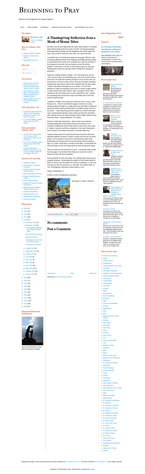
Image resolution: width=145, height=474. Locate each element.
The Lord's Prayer (109, 438)
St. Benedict (107, 403)
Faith (104, 301)
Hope (105, 330)
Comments (27, 73)
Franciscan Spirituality (110, 303)
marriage (106, 348)
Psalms (105, 375)
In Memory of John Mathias (112, 237)
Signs (105, 393)
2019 (26, 277)
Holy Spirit (106, 325)
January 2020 (30, 274)
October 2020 (30, 248)
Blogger (92, 469)
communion (107, 278)
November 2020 (31, 225)
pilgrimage (106, 365)
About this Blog (32, 27)
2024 (26, 208)
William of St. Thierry (110, 448)
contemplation (107, 283)
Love (104, 343)
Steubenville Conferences (31, 196)
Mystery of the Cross (110, 355)
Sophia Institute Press (30, 191)
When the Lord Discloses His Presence (115, 117)
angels (105, 258)
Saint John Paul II (109, 390)
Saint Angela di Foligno (110, 383)
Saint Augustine (108, 385)
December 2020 (31, 222)
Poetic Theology (108, 368)
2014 (26, 292)
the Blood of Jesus (109, 433)
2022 (26, 214)
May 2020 (29, 262)
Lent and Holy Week (109, 340)
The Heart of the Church (33, 244)
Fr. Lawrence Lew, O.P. (73, 461)
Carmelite (106, 268)
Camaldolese (107, 263)
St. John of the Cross (110, 423)
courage (105, 288)
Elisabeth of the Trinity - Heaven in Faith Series (117, 170)
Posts (25, 69)
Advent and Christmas (110, 256)
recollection (107, 378)
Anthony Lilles (38, 37)
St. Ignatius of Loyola (110, 415)
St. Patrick (106, 425)
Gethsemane (107, 308)
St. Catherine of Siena (110, 408)
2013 (26, 295)
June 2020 (29, 259)
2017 (26, 283)
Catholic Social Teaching (111, 276)
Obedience (106, 360)
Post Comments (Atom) (64, 277)
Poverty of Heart (108, 370)
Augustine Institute (29, 163)
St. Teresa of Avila (109, 428)
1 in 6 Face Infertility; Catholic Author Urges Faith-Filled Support (33, 143)
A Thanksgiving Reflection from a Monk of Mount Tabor (33, 229)
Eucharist (106, 298)
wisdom (105, 450)
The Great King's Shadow (33, 234)
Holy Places (107, 322)
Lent (104, 338)
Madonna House (108, 345)
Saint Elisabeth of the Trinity (84, 27)
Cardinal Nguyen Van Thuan (112, 266)
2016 (26, 286)
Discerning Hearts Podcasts (32, 174)
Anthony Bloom (108, 261)
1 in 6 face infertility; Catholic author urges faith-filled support (32, 121)
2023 (26, 211)
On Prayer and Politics (110, 363)
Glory (105, 311)
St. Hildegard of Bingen (110, 413)
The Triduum (107, 440)
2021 (26, 217)
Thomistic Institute (29, 199)
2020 (26, 220)
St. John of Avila (108, 420)
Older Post (92, 273)
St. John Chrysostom (110, 418)
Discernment (107, 293)
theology (106, 445)
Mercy (105, 353)
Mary (104, 350)
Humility (105, 333)
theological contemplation (111, 443)
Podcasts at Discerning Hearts (62, 27)
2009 (26, 306)
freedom (105, 306)
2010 (26, 303)
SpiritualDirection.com (30, 60)
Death (105, 291)
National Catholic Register (32, 53)
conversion (106, 286)
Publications (44, 27)
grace (105, 313)
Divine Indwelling (108, 296)
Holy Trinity (106, 328)
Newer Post (51, 273)
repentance (106, 380)
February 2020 (31, 271)
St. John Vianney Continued (112, 103)
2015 (26, 289)
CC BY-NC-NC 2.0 (101, 461)
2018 (26, 280)
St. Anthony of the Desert (111, 400)
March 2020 (30, 268)
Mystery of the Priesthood (111, 358)
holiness (105, 320)
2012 (26, 298)
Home (22, 27)
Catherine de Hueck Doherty (112, 273)
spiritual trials (107, 398)
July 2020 (29, 257)
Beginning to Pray (49, 10)
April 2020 (29, 265)
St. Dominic (107, 410)
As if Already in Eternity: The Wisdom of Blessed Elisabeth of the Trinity (111, 49)
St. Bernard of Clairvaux (111, 405)
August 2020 (30, 254)
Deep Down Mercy (31, 237)
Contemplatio (107, 281)
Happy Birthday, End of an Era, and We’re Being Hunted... (32, 100)
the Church (106, 435)
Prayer (105, 373)
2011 (26, 301)
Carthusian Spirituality (110, 271)
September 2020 (31, 251)
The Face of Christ (109, 209)
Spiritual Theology (109, 395)
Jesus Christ (107, 335)
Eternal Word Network (30, 180)
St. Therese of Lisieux (110, 430)
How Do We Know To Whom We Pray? (117, 152)
